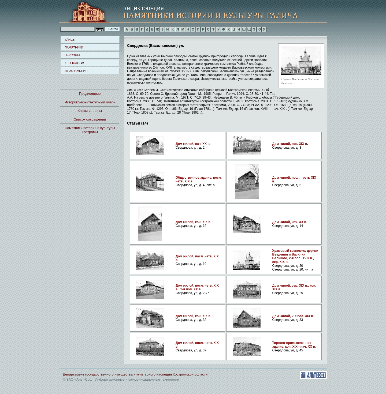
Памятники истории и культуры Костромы (90, 130)
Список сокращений (90, 119)
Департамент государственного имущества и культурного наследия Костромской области (135, 374)
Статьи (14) (137, 123)
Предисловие (90, 94)
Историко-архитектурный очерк (90, 102)
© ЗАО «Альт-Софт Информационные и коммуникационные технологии (121, 379)
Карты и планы (90, 111)
